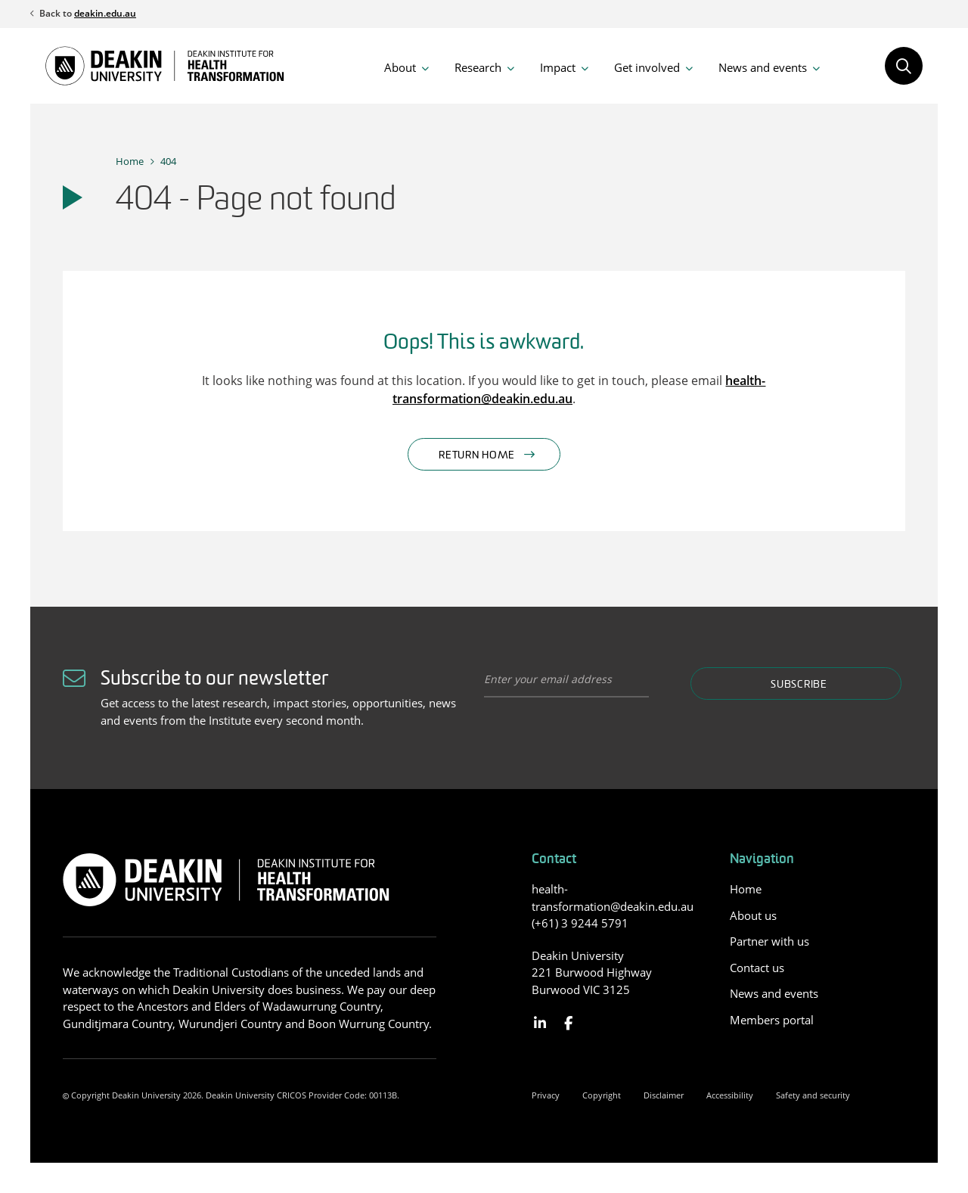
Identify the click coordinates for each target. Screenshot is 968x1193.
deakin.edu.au (105, 13)
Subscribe (799, 685)
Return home (477, 455)
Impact (558, 67)
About (400, 67)
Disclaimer (664, 1095)
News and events (762, 67)
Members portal (772, 1019)
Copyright (601, 1095)
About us (753, 915)
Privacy (546, 1095)
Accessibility (729, 1095)
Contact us (757, 967)
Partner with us (769, 941)
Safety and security (813, 1095)
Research (478, 67)
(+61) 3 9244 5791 (580, 922)
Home (130, 161)
